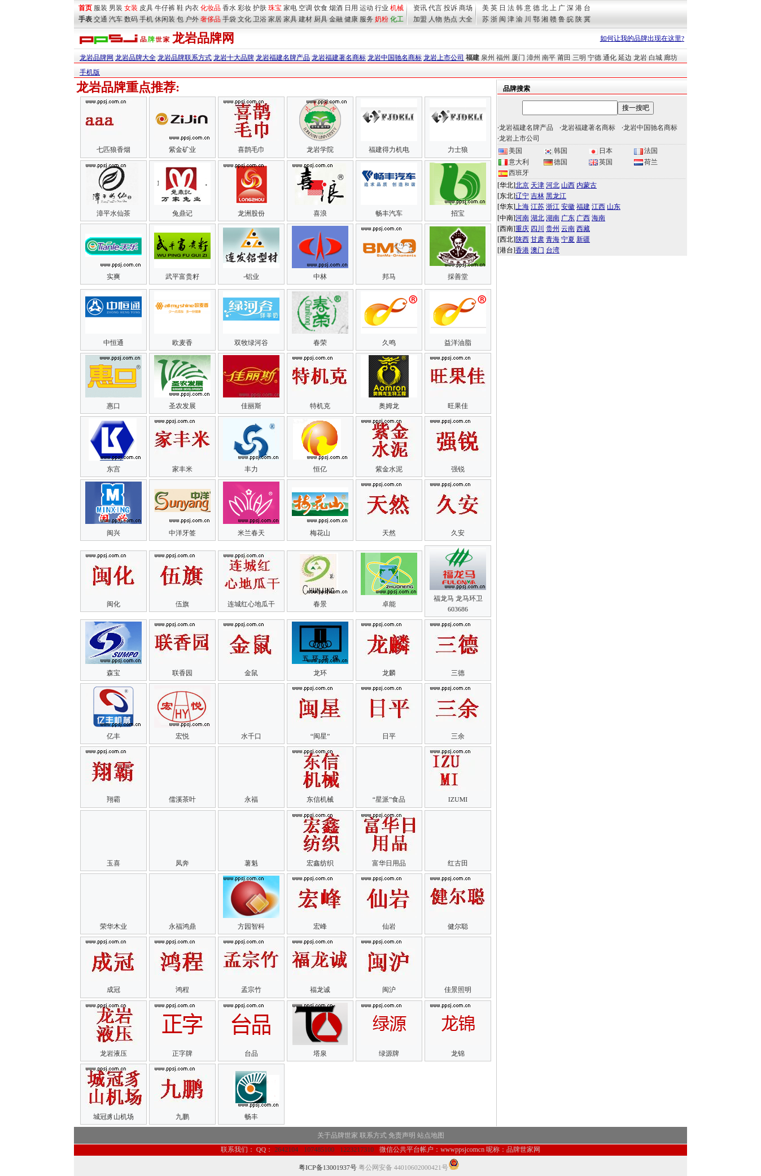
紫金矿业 (182, 150)
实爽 (113, 277)
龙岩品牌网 (96, 58)
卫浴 (259, 19)
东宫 (113, 469)
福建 (583, 207)
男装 (116, 8)
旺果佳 (458, 406)
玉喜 (113, 863)
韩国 (555, 151)
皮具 (146, 8)
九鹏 (182, 1117)
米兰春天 (251, 533)
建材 (305, 19)
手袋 (229, 19)
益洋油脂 (457, 343)
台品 (251, 1053)
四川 (537, 229)
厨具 (320, 19)
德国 (555, 162)
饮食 (320, 8)
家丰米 (182, 469)
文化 (244, 19)
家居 (275, 19)
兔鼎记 (182, 213)
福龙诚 (320, 990)
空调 (305, 8)
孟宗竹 (251, 990)
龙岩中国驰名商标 (395, 58)
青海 (552, 239)
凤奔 (182, 863)
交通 (100, 19)
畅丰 (251, 1117)
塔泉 (320, 1053)
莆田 (564, 58)
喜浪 (320, 213)
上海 (522, 207)
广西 (583, 218)
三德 (458, 673)
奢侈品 (210, 19)
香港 (522, 250)
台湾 (552, 250)
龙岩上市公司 (443, 58)
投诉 (450, 8)
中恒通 (113, 343)
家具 (290, 19)
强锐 (458, 469)
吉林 (537, 196)
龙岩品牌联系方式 (185, 58)
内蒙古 (586, 185)
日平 (389, 736)
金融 (336, 19)
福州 (503, 58)
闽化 (113, 604)
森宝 (113, 673)
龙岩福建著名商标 (339, 58)
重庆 (522, 229)
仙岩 (389, 926)
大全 (466, 19)
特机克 (320, 406)
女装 (131, 8)
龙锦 (458, 1053)
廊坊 (670, 58)
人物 (435, 19)
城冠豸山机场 (113, 1117)
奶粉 (381, 19)
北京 (522, 185)
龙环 (320, 673)
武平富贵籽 (182, 277)
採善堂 (458, 277)
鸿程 (182, 990)
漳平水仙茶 (113, 213)
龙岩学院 (320, 150)
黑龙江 (556, 196)
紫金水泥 (389, 469)
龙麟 (389, 673)
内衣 (192, 8)
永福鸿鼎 (182, 926)
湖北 (537, 218)
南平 (549, 58)
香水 (229, 8)
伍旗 (182, 604)
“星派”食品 (389, 799)
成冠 (113, 990)
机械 (397, 8)
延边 (625, 58)
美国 (510, 151)
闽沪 (389, 990)
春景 (320, 604)
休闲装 (165, 19)
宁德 (594, 58)
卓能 (389, 604)
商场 (466, 8)
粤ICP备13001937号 (328, 1167)
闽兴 (113, 533)
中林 (320, 277)
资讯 (420, 8)
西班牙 (513, 173)
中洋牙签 (182, 533)
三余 (458, 736)
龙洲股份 (251, 213)
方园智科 (251, 926)
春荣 (320, 343)
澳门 (537, 250)
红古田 (458, 863)
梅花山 (320, 533)
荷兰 (646, 162)
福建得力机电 (389, 150)
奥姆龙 (389, 406)
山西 (568, 185)
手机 (146, 19)
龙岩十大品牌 (233, 58)
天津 (537, 185)
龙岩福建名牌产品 (283, 58)
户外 (192, 19)
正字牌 (182, 1053)
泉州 (488, 58)
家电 (290, 8)
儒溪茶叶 (182, 799)
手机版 (90, 72)
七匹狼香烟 (113, 150)
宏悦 (182, 736)
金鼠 (251, 673)
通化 (609, 58)
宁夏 (568, 239)
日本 (601, 151)
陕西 (522, 239)
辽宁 (522, 196)
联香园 (182, 673)
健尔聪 (458, 926)
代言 (435, 8)
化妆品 (210, 8)
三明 (579, 58)
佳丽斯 (251, 406)
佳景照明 (457, 990)
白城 (655, 58)
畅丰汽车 (389, 213)
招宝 (458, 213)
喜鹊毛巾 (251, 150)
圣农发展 (182, 406)
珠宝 (275, 8)
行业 (381, 8)
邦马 (389, 277)
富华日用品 (389, 863)
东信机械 (320, 799)
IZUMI (458, 799)
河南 (522, 218)
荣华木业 (113, 926)
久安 (458, 533)
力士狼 (458, 150)
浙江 (552, 207)
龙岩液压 (113, 1053)
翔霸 (113, 799)
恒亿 (320, 469)
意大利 (513, 162)
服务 (366, 19)
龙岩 (640, 58)
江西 (598, 207)
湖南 (552, 218)
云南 (568, 229)
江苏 (537, 207)
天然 (389, 533)
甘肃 (537, 239)
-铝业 (251, 277)
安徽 (568, 207)
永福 (251, 799)
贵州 (552, 229)
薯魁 (251, 863)
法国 (646, 151)
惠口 (113, 406)
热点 (450, 19)
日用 (351, 8)
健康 (351, 19)
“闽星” (320, 736)
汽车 (116, 19)
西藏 (583, 229)
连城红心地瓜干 (251, 604)
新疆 (583, 239)
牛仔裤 (165, 8)
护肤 (259, 8)
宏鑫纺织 (320, 863)
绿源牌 (389, 1053)
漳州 (533, 58)
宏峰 (320, 926)
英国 (601, 162)
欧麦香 (182, 343)
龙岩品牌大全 (135, 58)
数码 (131, 19)
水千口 (251, 736)
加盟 (420, 19)
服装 (100, 8)
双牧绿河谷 (251, 343)
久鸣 (389, 343)
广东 (568, 218)
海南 (598, 218)
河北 (552, 185)
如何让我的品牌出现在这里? (642, 38)
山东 (613, 207)
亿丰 (113, 736)
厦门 (518, 58)
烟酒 (336, 8)
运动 (366, 8)
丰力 (251, 469)
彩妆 (244, 8)
